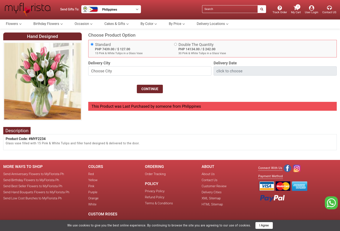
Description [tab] (16, 130)
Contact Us (209, 180)
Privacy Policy (154, 191)
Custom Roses (102, 214)
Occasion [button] (84, 24)
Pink (91, 186)
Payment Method (270, 176)
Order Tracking (155, 174)
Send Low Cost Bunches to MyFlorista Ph (32, 198)
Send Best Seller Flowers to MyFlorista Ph (32, 186)
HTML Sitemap (212, 204)
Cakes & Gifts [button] (116, 24)
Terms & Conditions (159, 203)
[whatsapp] (331, 202)
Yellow (93, 180)
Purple (92, 192)
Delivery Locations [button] (213, 24)
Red (91, 174)
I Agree (264, 225)
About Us (208, 174)
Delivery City (99, 63)
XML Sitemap (211, 198)
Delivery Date (225, 63)
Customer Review (214, 186)
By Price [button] (177, 24)
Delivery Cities (212, 192)
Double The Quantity (196, 44)
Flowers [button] (14, 24)
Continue (149, 89)
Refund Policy (154, 197)
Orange (93, 198)
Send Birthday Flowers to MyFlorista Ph (31, 180)
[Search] (230, 9)
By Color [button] (149, 24)
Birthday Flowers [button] (48, 24)
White (92, 204)
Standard (103, 44)
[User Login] (311, 9)
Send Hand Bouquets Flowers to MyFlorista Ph (36, 192)
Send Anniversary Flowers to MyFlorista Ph (33, 174)
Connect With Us (270, 168)
